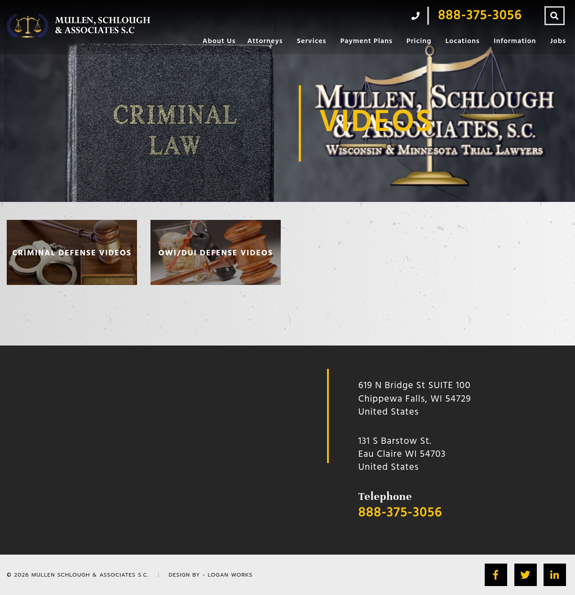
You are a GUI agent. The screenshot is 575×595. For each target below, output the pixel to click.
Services (312, 41)
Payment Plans (366, 41)
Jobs (558, 41)
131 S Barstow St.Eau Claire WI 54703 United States (402, 454)
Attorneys (265, 41)
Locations (462, 41)
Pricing (419, 41)
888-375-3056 (400, 513)
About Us (219, 41)
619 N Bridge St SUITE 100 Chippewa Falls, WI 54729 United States (414, 399)
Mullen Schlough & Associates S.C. (90, 575)
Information (515, 41)
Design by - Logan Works (210, 575)
